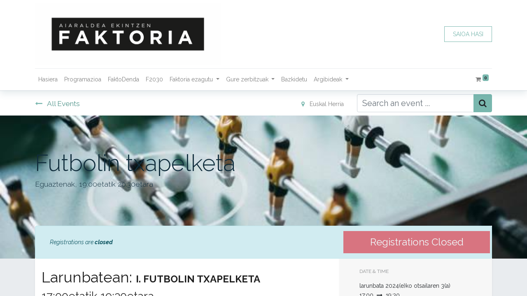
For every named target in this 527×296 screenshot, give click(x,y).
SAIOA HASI (468, 34)
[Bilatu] (482, 103)
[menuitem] (48, 79)
